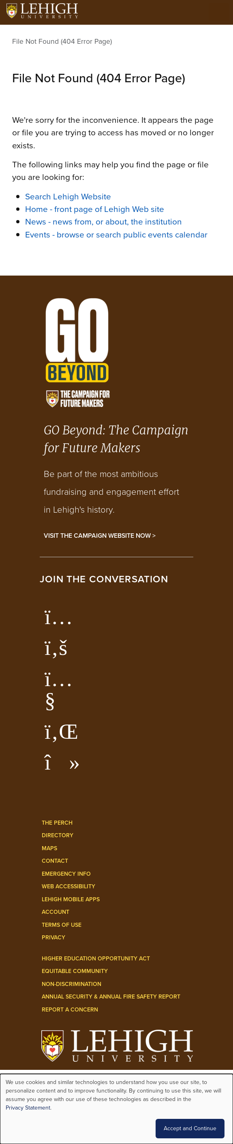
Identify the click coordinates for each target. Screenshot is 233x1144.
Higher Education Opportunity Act (96, 958)
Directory (57, 835)
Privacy (53, 937)
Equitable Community (75, 971)
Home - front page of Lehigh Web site (94, 209)
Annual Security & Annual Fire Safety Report (111, 996)
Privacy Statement (28, 1107)
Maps (49, 848)
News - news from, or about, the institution (103, 221)
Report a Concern (70, 1009)
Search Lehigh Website (68, 196)
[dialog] (116, 1109)
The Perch (57, 823)
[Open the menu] (219, 12)
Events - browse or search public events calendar (116, 234)
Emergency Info (66, 874)
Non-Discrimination (71, 984)
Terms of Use (61, 925)
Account (55, 912)
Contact (55, 861)
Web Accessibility (68, 886)
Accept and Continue (190, 1128)
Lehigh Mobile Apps (71, 899)
